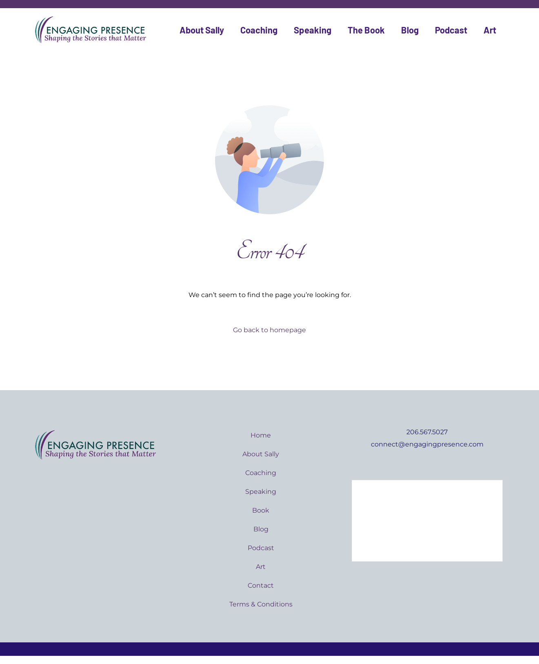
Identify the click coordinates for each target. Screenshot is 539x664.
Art (490, 29)
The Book (366, 29)
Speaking (312, 29)
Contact (261, 585)
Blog (410, 29)
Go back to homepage (269, 330)
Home (261, 435)
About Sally (202, 29)
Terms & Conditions (261, 604)
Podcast (451, 29)
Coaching (258, 29)
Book (260, 510)
